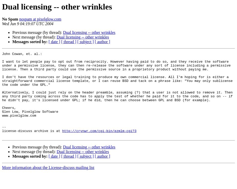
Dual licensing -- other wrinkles (89, 32)
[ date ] (54, 42)
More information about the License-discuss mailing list (48, 184)
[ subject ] (85, 42)
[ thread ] (68, 42)
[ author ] (102, 42)
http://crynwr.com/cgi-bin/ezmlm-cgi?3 (99, 147)
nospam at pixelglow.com (40, 19)
